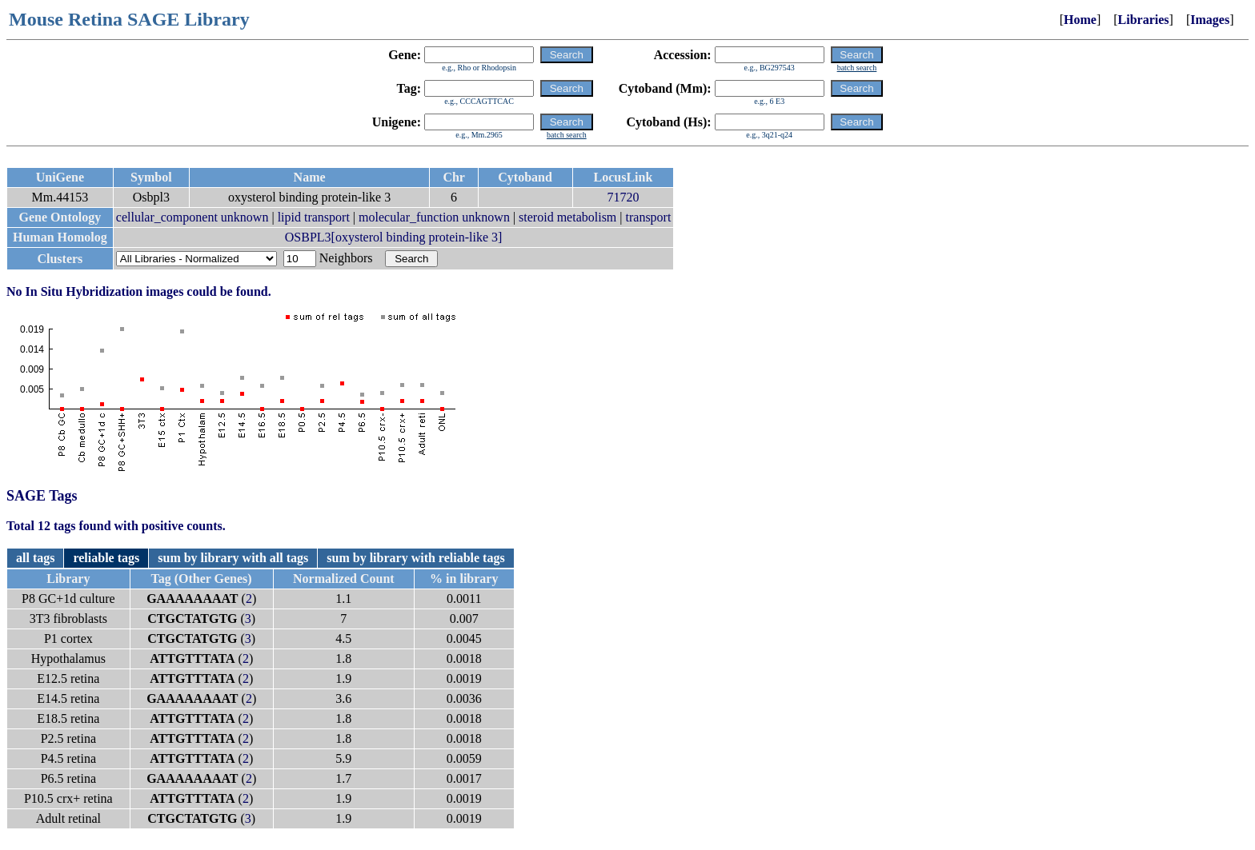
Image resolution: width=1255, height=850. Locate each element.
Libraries (1143, 19)
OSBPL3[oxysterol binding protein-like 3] (394, 237)
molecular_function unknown (434, 217)
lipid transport (314, 217)
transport (649, 217)
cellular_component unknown (192, 217)
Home (1080, 19)
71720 (623, 197)
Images (1209, 19)
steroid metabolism (567, 217)
